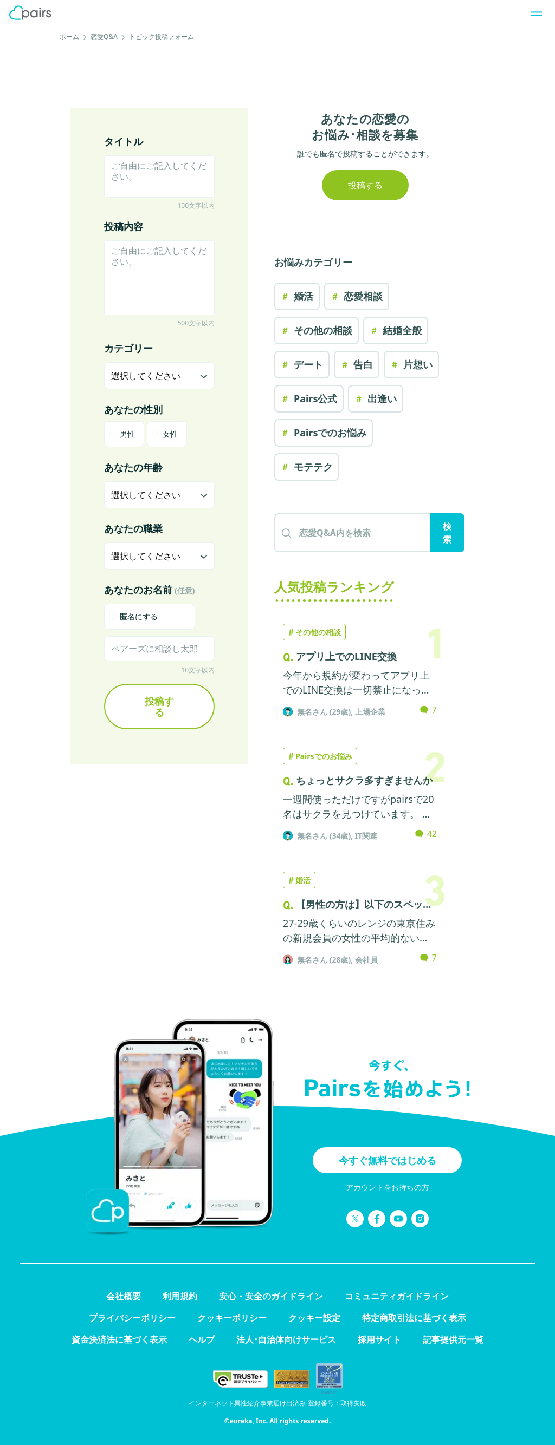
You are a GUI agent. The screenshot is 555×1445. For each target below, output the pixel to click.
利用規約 (180, 1296)
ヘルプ (202, 1339)
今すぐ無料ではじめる (387, 1160)
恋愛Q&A (104, 36)
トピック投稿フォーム (161, 36)
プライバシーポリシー (132, 1318)
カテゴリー (128, 348)
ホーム (69, 36)
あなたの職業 (133, 528)
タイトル (123, 141)
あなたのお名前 (149, 589)
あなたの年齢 (133, 467)
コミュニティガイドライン (397, 1296)
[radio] (124, 434)
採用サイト (379, 1339)
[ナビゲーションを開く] (533, 13)
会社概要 (123, 1296)
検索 (447, 532)
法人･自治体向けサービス (286, 1339)
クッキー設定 (314, 1318)
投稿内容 (123, 226)
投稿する (159, 706)
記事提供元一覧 (453, 1339)
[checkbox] (149, 617)
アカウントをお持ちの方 (387, 1187)
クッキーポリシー (232, 1318)
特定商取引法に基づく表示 (414, 1318)
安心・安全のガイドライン (271, 1296)
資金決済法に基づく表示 (119, 1339)
